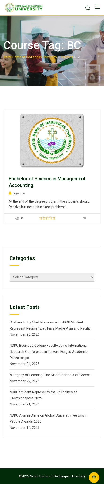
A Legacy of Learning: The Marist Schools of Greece (50, 375)
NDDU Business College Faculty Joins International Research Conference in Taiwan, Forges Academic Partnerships (49, 351)
